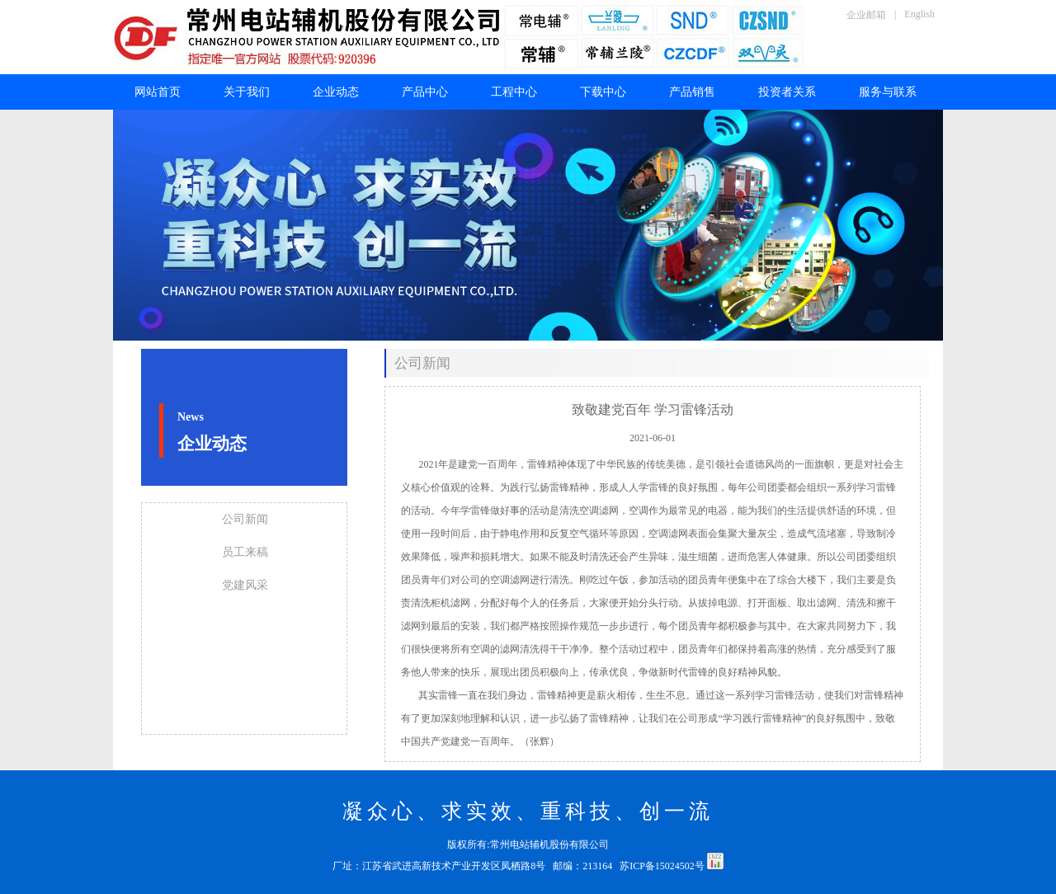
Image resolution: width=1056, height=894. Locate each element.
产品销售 (692, 92)
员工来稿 (245, 552)
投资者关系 (787, 92)
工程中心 (514, 92)
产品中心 (425, 92)
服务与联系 (888, 92)
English (919, 14)
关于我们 (247, 92)
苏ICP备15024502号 (663, 866)
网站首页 (157, 92)
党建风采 (245, 585)
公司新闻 (245, 519)
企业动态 (336, 92)
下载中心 (603, 92)
